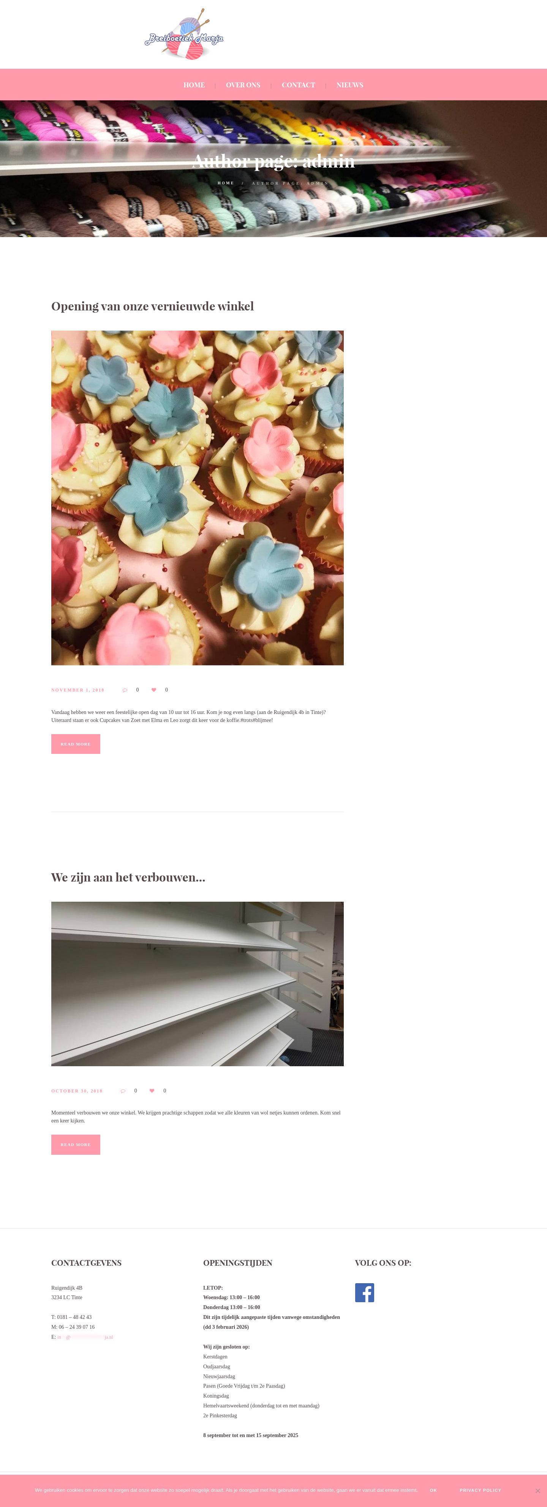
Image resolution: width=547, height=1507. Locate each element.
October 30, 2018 (85, 1091)
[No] (537, 1491)
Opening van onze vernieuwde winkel (185, 305)
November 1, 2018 (85, 690)
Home (226, 183)
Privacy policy (486, 1491)
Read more (83, 744)
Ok (426, 1491)
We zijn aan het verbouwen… (153, 876)
